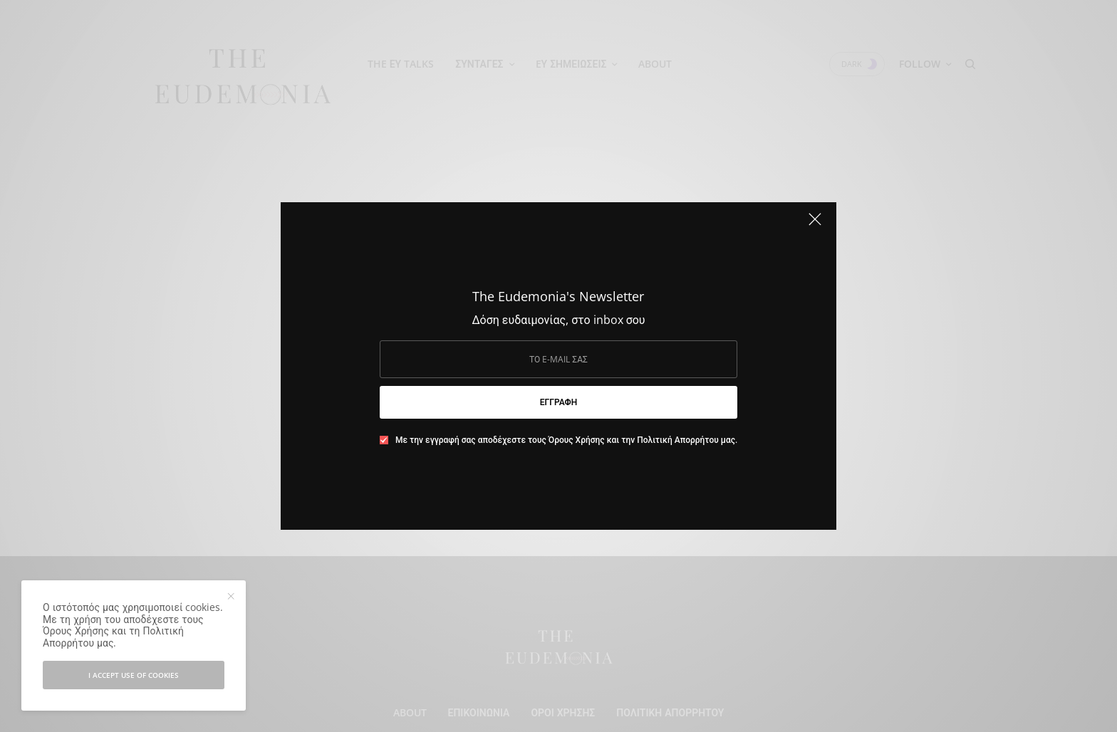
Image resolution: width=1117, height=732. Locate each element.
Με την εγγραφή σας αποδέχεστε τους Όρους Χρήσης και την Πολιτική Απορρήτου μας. (566, 440)
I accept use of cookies (133, 675)
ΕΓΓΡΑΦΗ (558, 402)
